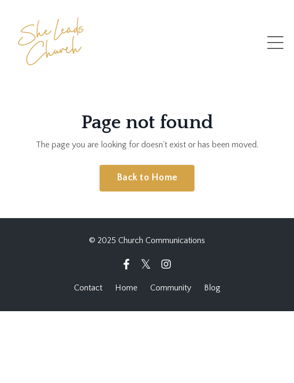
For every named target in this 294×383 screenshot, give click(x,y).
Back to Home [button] (147, 177)
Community (170, 288)
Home (126, 288)
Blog (212, 288)
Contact (88, 288)
